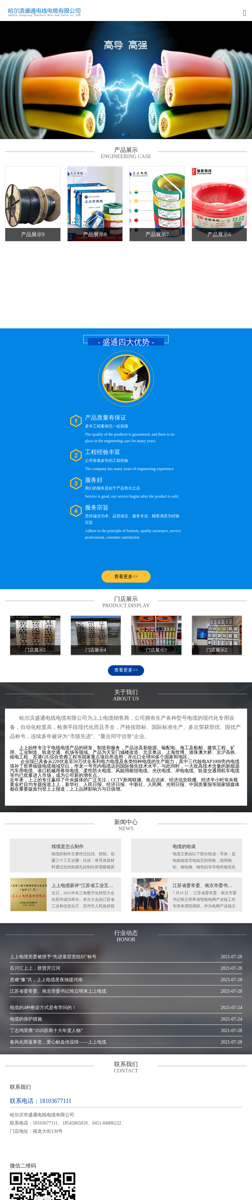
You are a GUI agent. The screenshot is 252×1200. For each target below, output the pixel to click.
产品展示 (74, 1172)
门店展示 (126, 1172)
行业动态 (153, 1172)
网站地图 (206, 1172)
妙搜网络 (104, 1189)
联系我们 (179, 1172)
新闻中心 (100, 1172)
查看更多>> (126, 588)
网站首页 (21, 1172)
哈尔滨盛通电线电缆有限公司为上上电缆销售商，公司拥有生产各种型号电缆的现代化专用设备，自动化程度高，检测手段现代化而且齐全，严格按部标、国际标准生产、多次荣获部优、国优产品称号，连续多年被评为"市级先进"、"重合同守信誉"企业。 (125, 645)
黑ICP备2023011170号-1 (154, 1189)
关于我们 (47, 1172)
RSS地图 (232, 1172)
